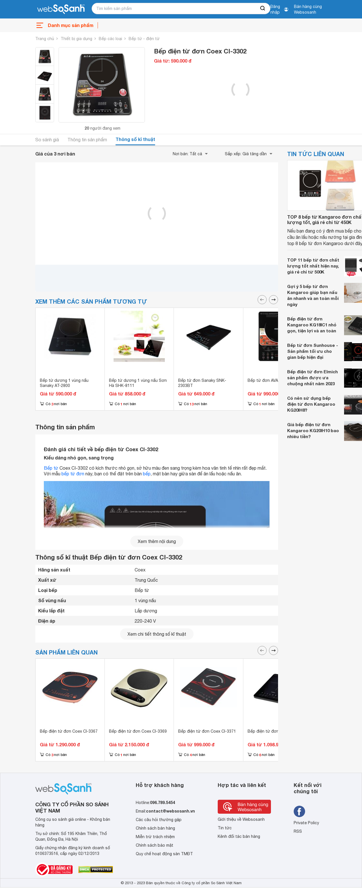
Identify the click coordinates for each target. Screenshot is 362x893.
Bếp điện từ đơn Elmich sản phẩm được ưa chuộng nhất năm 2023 (312, 377)
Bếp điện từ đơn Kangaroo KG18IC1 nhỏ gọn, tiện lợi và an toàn (311, 324)
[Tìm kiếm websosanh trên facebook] (299, 811)
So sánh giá (47, 139)
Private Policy (306, 823)
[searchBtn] (263, 8)
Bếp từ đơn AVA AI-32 (268, 380)
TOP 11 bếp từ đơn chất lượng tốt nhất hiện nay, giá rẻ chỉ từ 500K (313, 265)
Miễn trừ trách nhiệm (155, 836)
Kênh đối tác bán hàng (239, 836)
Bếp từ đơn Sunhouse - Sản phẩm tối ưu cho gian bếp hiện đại (312, 351)
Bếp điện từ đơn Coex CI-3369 (138, 731)
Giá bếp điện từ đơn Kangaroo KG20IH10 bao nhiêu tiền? (313, 430)
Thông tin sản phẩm (87, 139)
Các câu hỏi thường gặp (159, 819)
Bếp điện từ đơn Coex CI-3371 (207, 731)
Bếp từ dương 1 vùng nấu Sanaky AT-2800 (64, 383)
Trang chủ (44, 38)
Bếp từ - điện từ (144, 38)
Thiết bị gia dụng (76, 38)
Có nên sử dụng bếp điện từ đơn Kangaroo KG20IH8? (311, 404)
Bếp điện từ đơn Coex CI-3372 (276, 731)
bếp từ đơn (72, 473)
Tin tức (225, 828)
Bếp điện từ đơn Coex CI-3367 (69, 731)
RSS (298, 831)
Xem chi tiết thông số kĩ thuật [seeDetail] (156, 634)
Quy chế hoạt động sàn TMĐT (164, 853)
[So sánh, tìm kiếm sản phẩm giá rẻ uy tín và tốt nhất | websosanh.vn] (61, 9)
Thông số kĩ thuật (135, 139)
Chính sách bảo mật (154, 845)
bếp (147, 473)
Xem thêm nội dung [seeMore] (157, 541)
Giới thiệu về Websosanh (241, 819)
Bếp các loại (110, 38)
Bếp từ (51, 468)
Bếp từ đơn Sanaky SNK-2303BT (202, 383)
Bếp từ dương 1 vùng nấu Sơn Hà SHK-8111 (138, 383)
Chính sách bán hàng (155, 828)
